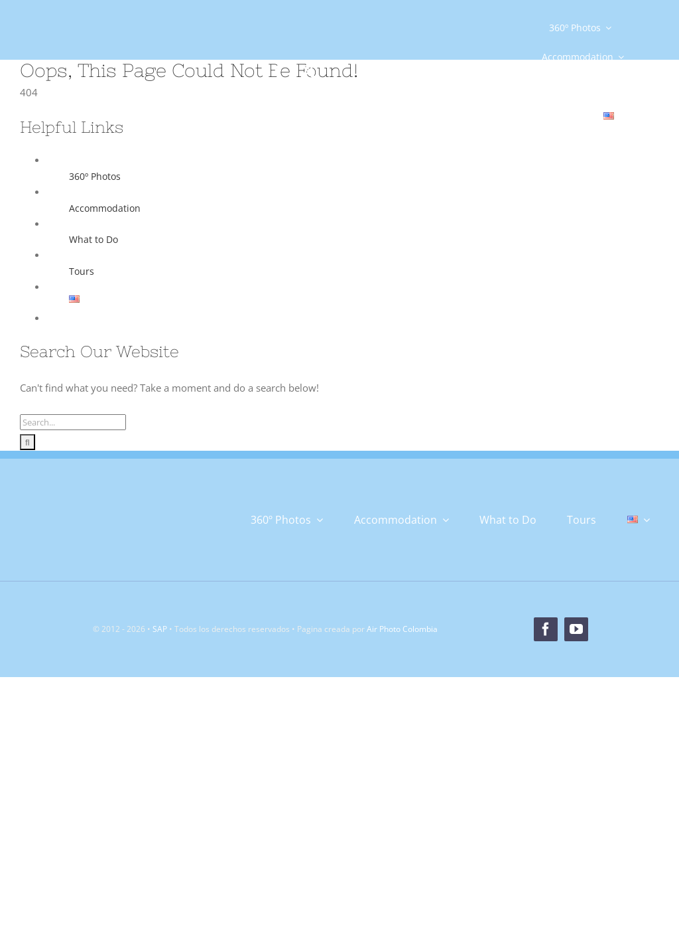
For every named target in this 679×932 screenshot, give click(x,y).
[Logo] (95, 57)
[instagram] (339, 67)
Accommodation (105, 208)
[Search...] (73, 422)
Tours (81, 271)
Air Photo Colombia (402, 629)
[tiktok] (370, 67)
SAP (160, 629)
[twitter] (309, 72)
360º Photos (95, 176)
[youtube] (400, 72)
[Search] (27, 442)
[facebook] (278, 72)
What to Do (93, 239)
